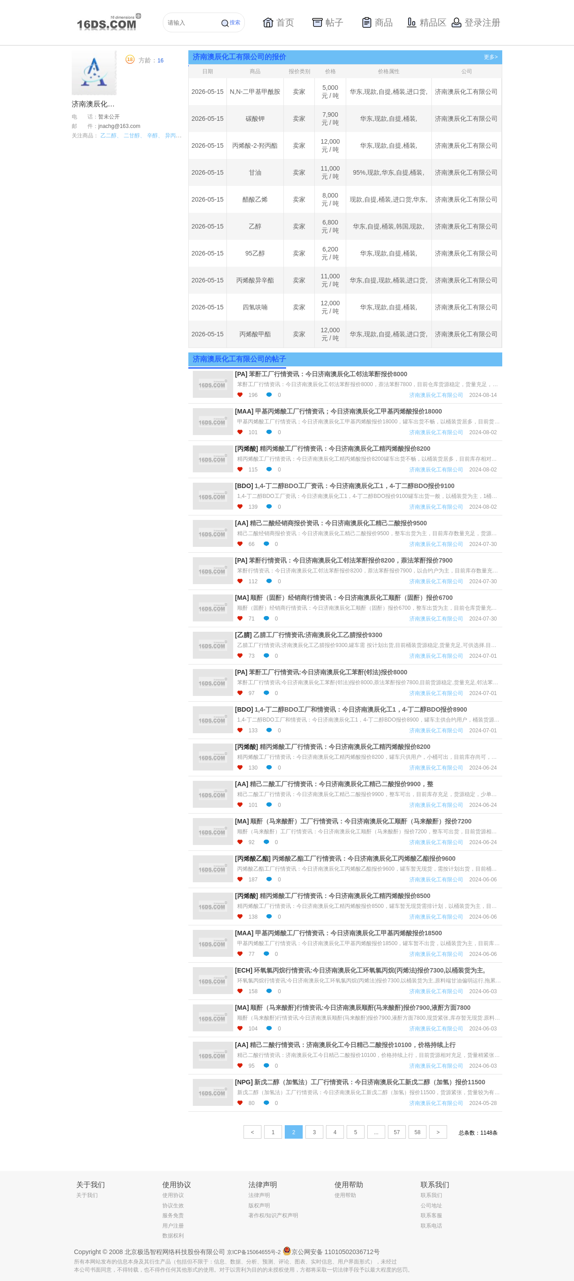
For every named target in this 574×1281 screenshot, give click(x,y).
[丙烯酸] (246, 448)
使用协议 (173, 1195)
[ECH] (243, 970)
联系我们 (431, 1195)
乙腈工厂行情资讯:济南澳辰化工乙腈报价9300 (318, 634)
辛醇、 (155, 135)
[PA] (241, 374)
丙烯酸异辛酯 (255, 280)
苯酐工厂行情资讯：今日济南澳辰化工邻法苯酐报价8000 (328, 374)
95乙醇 (255, 253)
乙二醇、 (111, 135)
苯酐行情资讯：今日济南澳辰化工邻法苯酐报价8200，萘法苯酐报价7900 (350, 560)
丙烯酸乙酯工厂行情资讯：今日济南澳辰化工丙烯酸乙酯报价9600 (364, 858)
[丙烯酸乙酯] (252, 858)
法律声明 (259, 1195)
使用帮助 (345, 1195)
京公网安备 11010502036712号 (331, 1250)
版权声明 (259, 1205)
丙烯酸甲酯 (255, 334)
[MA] (242, 597)
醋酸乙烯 (255, 199)
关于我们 (87, 1195)
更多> (491, 57)
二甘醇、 (134, 135)
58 (417, 1132)
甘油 (255, 172)
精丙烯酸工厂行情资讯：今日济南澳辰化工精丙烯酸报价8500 (345, 895)
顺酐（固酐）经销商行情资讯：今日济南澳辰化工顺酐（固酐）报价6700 (351, 597)
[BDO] (244, 485)
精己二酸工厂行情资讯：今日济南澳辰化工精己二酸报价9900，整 (341, 784)
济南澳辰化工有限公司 (466, 91)
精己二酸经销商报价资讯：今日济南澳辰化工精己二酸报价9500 (338, 523)
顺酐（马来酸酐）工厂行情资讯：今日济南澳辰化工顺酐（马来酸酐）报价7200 (360, 821)
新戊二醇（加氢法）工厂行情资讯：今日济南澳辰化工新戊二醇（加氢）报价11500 (369, 1082)
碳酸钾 (255, 118)
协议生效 (173, 1205)
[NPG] (244, 1082)
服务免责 (173, 1215)
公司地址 (431, 1205)
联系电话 (431, 1226)
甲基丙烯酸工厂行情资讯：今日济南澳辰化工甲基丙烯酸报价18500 (348, 933)
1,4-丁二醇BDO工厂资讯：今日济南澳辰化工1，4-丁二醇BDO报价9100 (355, 485)
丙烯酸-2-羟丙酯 (255, 145)
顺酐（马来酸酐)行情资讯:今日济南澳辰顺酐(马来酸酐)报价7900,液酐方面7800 (360, 1007)
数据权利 (173, 1236)
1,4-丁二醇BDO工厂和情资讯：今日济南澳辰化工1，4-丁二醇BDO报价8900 (361, 709)
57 (397, 1132)
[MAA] (244, 411)
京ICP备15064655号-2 (254, 1252)
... (376, 1132)
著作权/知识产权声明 (273, 1215)
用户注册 (173, 1226)
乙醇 (255, 226)
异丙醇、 (176, 135)
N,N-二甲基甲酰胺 (255, 91)
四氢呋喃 (255, 307)
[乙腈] (243, 634)
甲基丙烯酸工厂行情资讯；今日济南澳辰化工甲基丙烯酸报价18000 (348, 411)
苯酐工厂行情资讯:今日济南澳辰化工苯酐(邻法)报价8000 (328, 672)
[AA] (241, 523)
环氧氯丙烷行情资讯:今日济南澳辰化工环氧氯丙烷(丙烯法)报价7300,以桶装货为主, (369, 970)
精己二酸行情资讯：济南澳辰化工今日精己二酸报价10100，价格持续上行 (353, 1044)
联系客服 (431, 1215)
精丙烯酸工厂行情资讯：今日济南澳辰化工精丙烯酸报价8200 (345, 448)
